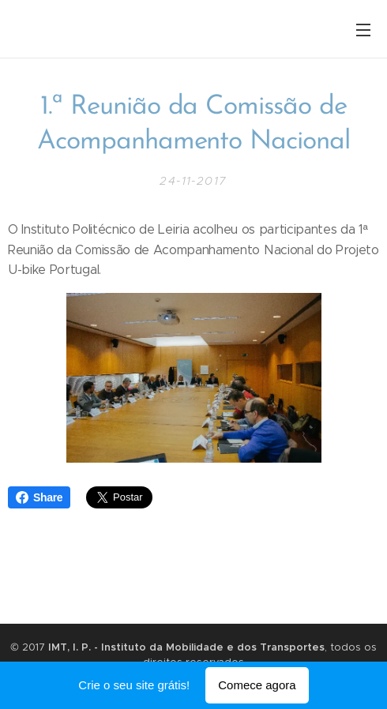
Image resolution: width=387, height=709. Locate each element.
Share (39, 497)
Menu (363, 30)
